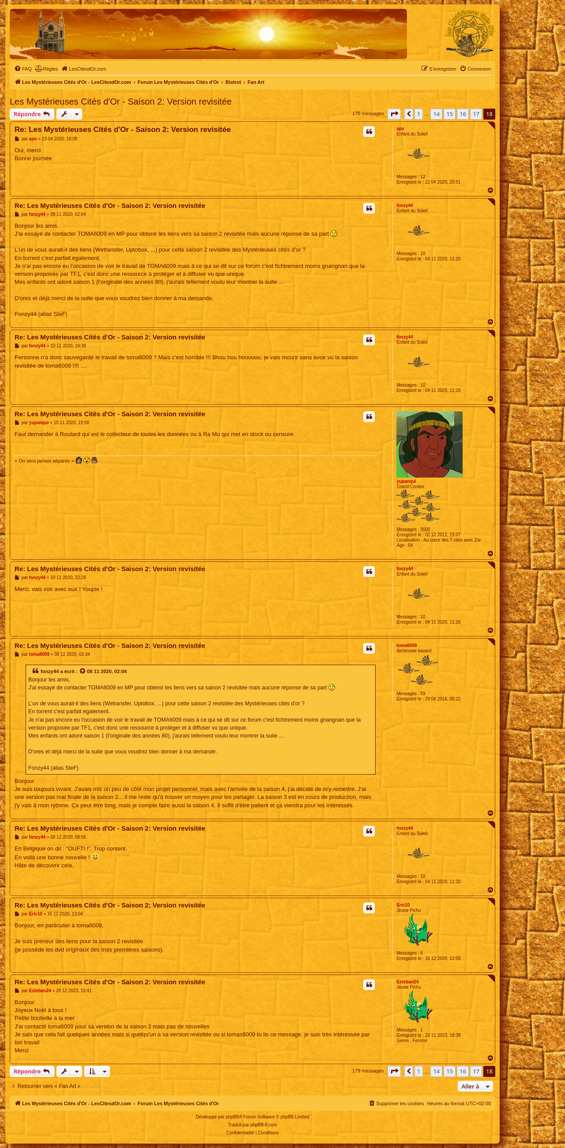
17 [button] (476, 114)
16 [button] (463, 114)
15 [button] (449, 114)
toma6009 (406, 645)
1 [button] (418, 114)
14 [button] (436, 114)
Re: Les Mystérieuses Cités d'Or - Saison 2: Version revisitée (123, 129)
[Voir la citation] (83, 671)
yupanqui (406, 481)
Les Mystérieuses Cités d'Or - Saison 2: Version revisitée (121, 101)
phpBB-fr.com (263, 1124)
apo (400, 128)
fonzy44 (404, 205)
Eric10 (403, 905)
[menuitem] (23, 69)
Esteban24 (407, 981)
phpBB (232, 1116)
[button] (394, 114)
